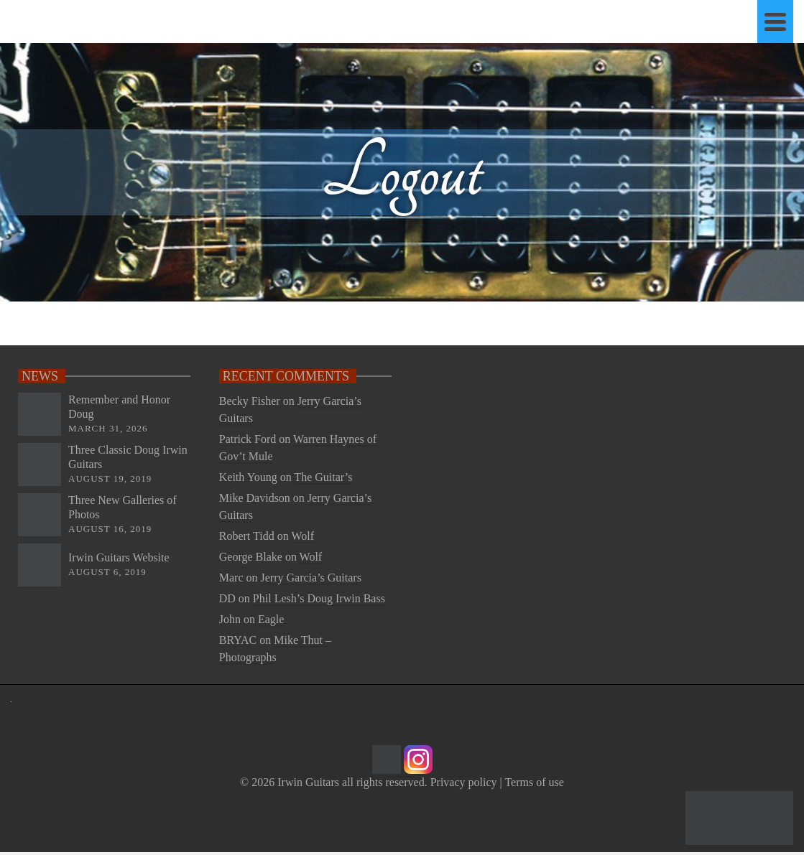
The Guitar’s (323, 477)
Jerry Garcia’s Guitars (311, 577)
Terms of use (533, 782)
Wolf (302, 536)
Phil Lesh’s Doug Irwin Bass (319, 598)
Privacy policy (463, 782)
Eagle (271, 619)
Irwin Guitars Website (119, 557)
